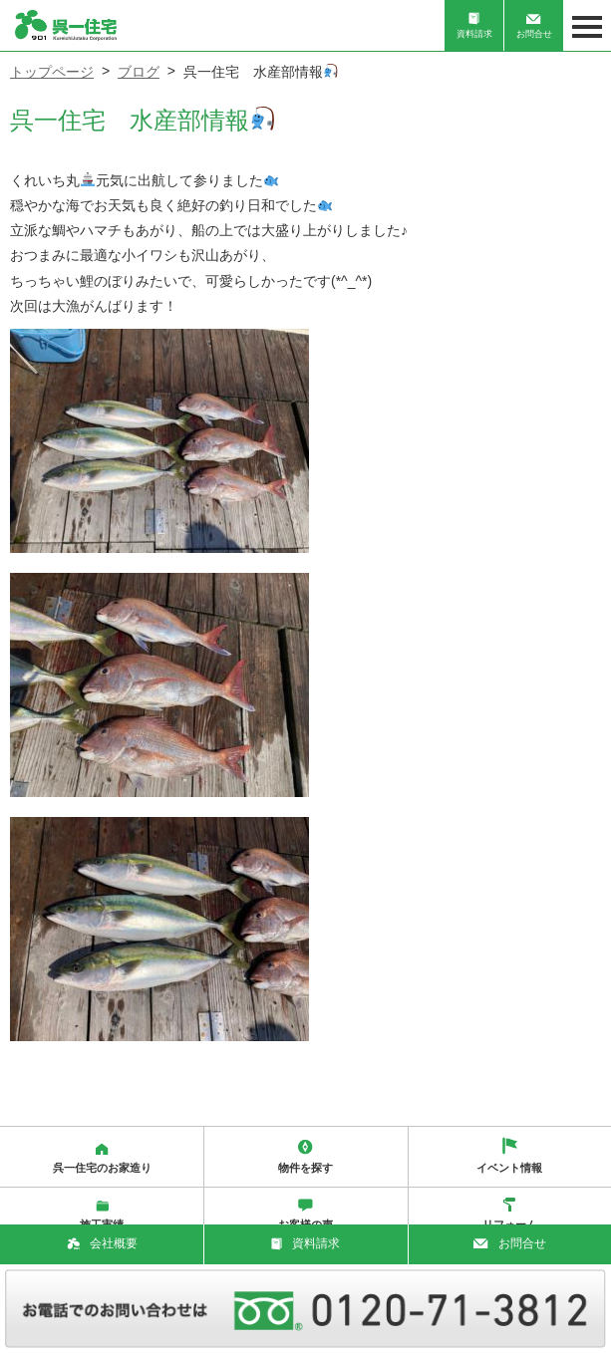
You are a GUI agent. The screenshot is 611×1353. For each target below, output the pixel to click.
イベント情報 (509, 1155)
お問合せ (534, 27)
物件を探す (305, 1157)
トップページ (52, 72)
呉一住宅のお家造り (102, 1158)
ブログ (138, 72)
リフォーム (509, 1214)
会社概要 (102, 1243)
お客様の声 (305, 1214)
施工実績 (102, 1215)
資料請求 (474, 25)
